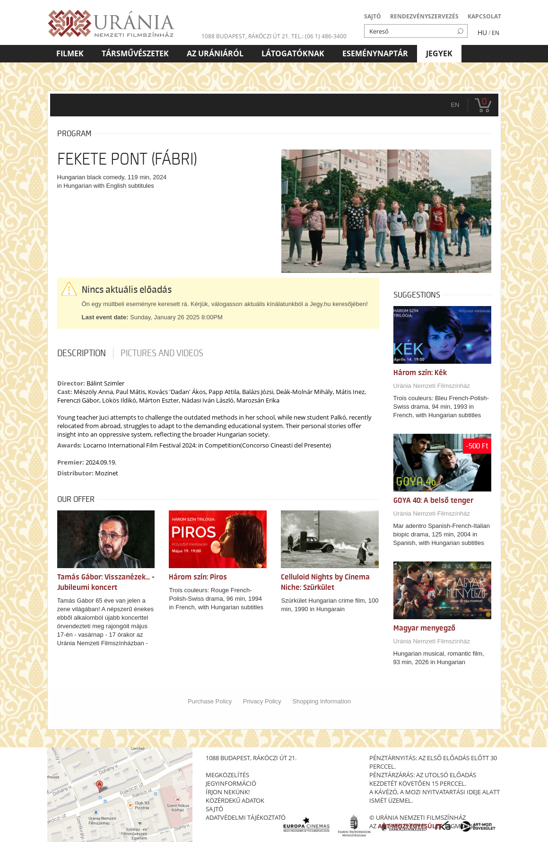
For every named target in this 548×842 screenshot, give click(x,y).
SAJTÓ (372, 16)
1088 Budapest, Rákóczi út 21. (245, 36)
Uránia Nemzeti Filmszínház (431, 385)
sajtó (214, 809)
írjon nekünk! (228, 792)
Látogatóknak (292, 53)
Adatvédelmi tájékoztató (246, 817)
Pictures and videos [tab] (162, 353)
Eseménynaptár (375, 53)
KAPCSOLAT (484, 16)
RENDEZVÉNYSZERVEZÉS (424, 16)
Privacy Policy (262, 701)
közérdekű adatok (235, 800)
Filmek (70, 53)
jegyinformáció (231, 783)
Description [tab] (81, 353)
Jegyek (439, 53)
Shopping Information (321, 701)
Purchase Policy (210, 701)
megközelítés (227, 775)
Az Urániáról (215, 53)
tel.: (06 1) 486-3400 (319, 36)
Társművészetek (135, 53)
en (455, 104)
